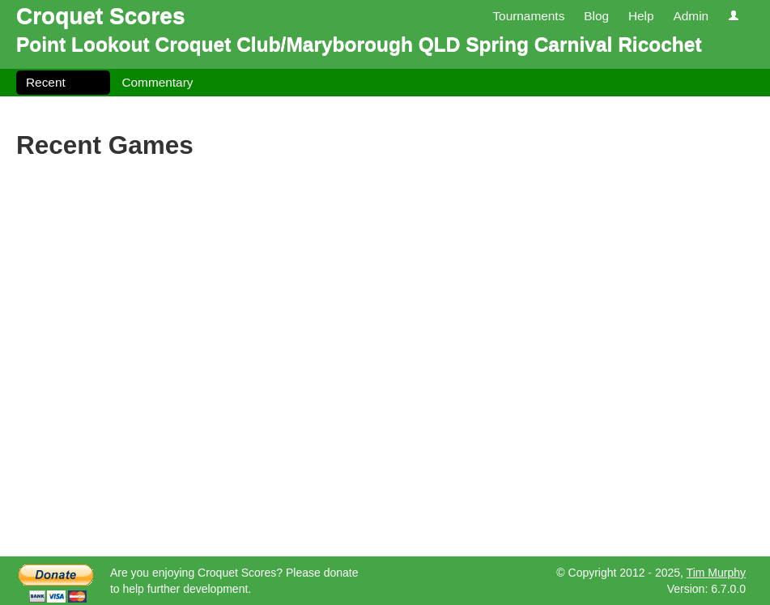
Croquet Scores (100, 15)
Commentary (157, 82)
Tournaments (528, 16)
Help (641, 16)
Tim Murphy (716, 572)
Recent (46, 82)
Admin (690, 16)
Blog (596, 16)
